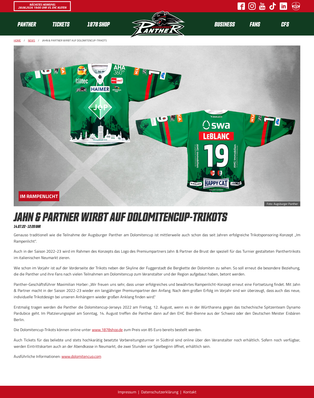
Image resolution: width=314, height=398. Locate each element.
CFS (285, 23)
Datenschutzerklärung (159, 392)
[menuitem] (31, 24)
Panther (27, 23)
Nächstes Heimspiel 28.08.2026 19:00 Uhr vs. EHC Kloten (42, 6)
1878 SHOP (98, 23)
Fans (255, 23)
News (31, 40)
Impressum (127, 392)
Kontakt (189, 392)
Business (225, 23)
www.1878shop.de (107, 330)
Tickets (61, 23)
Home (17, 40)
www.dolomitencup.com (81, 356)
